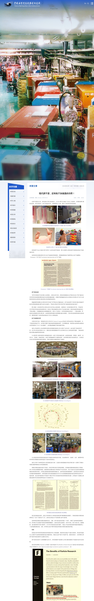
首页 (71, 186)
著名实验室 (17, 228)
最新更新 (17, 237)
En (85, 3)
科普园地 (17, 219)
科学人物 (17, 201)
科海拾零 (17, 233)
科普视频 (17, 210)
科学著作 (17, 205)
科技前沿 (17, 223)
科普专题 (17, 242)
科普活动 (17, 191)
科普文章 (17, 214)
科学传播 (13, 187)
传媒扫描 (17, 196)
